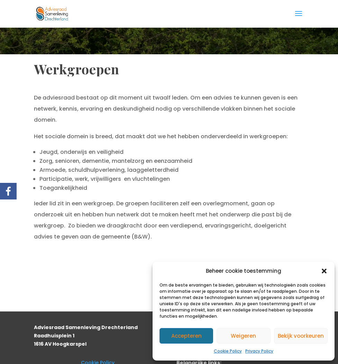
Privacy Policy (259, 351)
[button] (324, 271)
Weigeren (243, 335)
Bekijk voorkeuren (301, 335)
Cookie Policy (228, 351)
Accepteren (186, 335)
